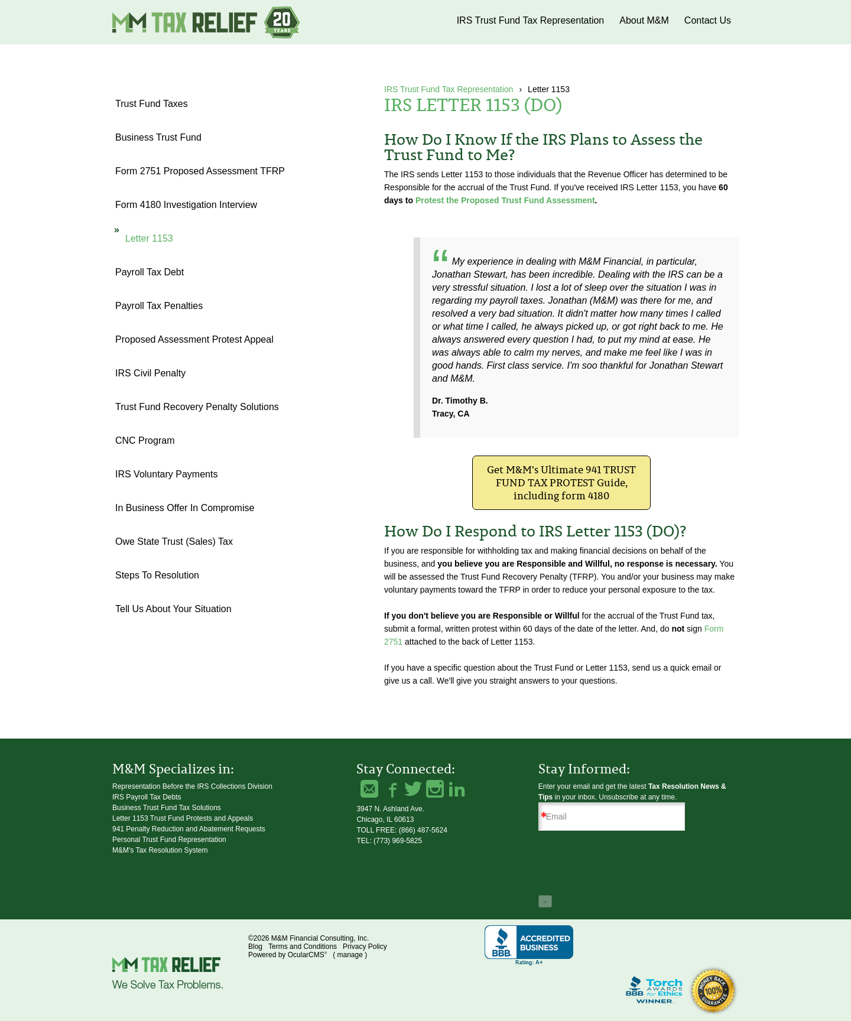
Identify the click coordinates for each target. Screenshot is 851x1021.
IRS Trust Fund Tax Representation (531, 20)
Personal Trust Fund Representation (169, 839)
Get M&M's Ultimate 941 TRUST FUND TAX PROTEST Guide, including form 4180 (561, 482)
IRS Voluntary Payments (166, 474)
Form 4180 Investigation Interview (186, 205)
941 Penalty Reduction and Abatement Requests (188, 829)
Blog (255, 946)
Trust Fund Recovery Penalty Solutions (197, 407)
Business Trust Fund (158, 137)
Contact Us (707, 20)
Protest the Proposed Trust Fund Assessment (505, 200)
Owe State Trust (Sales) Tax (174, 541)
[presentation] (628, 865)
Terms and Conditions (302, 946)
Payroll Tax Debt (149, 272)
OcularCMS (307, 955)
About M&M (644, 20)
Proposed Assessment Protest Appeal (194, 339)
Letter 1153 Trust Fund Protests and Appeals (182, 818)
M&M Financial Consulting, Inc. (206, 22)
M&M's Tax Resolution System (159, 850)
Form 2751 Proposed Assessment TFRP (200, 171)
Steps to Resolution (157, 575)
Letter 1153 (149, 238)
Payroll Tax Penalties (159, 306)
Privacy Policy (365, 946)
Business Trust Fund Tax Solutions (166, 808)
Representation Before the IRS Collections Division (192, 786)
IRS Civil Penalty (150, 373)
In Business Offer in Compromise (184, 508)
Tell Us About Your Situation (173, 609)
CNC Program (144, 440)
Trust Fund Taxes (151, 104)
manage (349, 955)
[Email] (611, 816)
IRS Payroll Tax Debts (146, 797)
